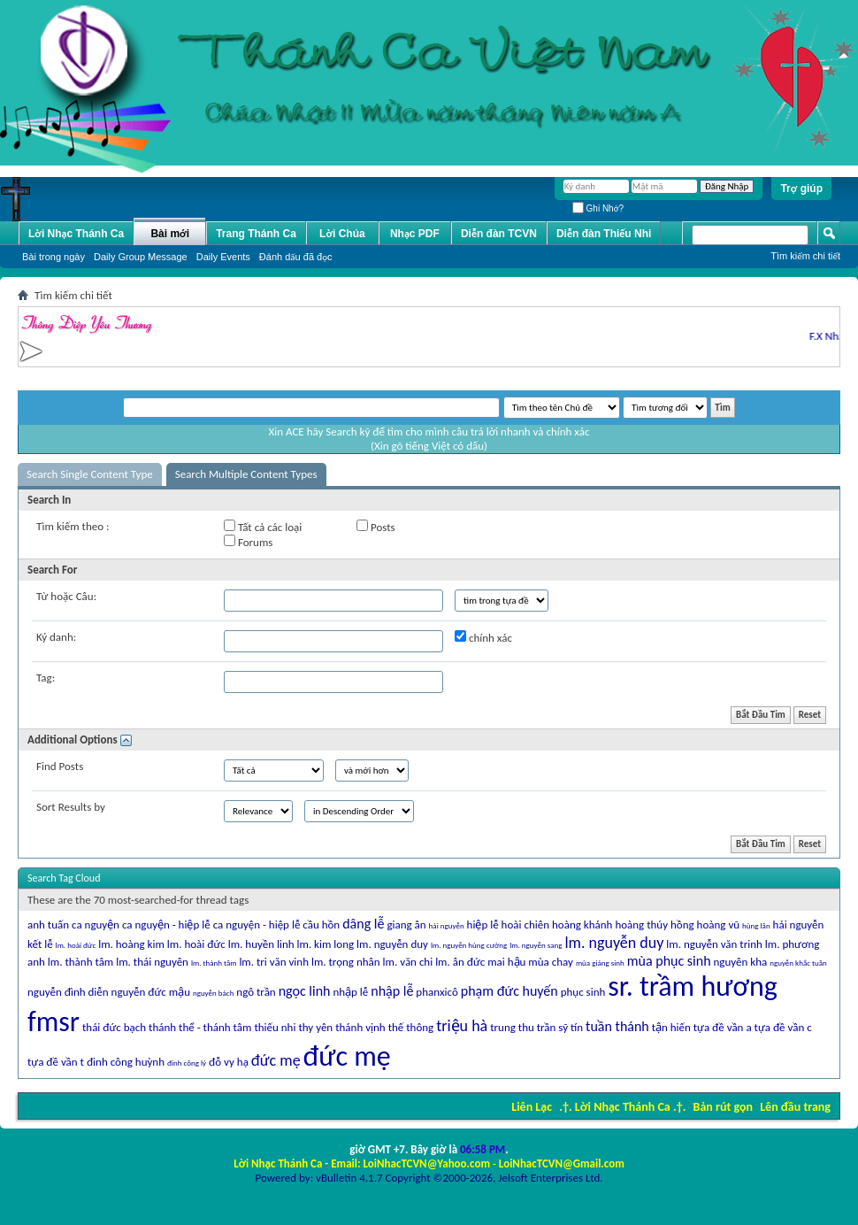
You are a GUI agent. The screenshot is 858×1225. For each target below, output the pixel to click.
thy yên (315, 1027)
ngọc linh (305, 990)
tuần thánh (617, 1026)
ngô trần (255, 991)
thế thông (411, 1027)
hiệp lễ (483, 924)
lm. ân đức (460, 961)
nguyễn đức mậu (150, 991)
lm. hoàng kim (131, 944)
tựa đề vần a (722, 1027)
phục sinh (583, 991)
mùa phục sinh (669, 960)
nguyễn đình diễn (68, 991)
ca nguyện (95, 924)
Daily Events (223, 256)
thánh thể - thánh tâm (200, 1027)
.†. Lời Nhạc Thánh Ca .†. (622, 1106)
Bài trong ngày (53, 256)
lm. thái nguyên (152, 961)
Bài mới (169, 233)
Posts (375, 527)
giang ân (406, 924)
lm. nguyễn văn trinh (714, 944)
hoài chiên (525, 924)
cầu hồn (321, 924)
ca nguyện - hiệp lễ (257, 924)
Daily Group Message (141, 256)
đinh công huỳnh (126, 1061)
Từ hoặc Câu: (66, 596)
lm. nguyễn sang (535, 945)
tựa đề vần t (55, 1061)
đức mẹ (276, 1060)
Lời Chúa (342, 233)
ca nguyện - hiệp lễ (166, 924)
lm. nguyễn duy (613, 942)
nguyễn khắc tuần (798, 962)
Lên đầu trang (795, 1106)
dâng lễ (363, 923)
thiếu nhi (274, 1027)
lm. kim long (326, 944)
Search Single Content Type (90, 474)
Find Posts (59, 766)
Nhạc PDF (415, 233)
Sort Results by (70, 806)
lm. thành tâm (214, 962)
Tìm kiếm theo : (73, 526)
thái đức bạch (114, 1027)
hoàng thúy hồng (654, 924)
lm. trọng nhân (345, 961)
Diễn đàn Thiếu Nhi (603, 233)
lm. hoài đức (76, 945)
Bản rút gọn (723, 1106)
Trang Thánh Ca (256, 233)
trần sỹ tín (560, 1027)
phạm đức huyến (509, 990)
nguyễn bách (213, 993)
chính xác (483, 637)
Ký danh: (56, 636)
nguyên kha (741, 961)
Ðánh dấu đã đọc (296, 256)
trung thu (512, 1027)
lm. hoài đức (196, 944)
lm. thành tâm (80, 961)
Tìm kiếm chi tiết (805, 255)
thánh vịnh (360, 1027)
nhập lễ (350, 991)
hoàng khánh (582, 924)
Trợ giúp (801, 188)
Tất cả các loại (263, 527)
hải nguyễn (798, 924)
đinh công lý (186, 1062)
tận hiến (671, 1027)
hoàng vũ (718, 924)
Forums (248, 542)
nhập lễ (392, 990)
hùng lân (756, 925)
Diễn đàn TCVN (499, 233)
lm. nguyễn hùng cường (469, 945)
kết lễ (40, 944)
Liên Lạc (531, 1106)
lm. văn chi (408, 961)
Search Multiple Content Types (246, 474)
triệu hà (461, 1026)
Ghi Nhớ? (598, 208)
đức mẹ (347, 1056)
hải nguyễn (446, 925)
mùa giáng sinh (600, 962)
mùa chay (550, 961)
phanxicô (436, 991)
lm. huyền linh (261, 944)
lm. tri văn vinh (274, 961)
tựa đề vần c (783, 1027)
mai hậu (506, 961)
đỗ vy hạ (229, 1061)
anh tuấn (48, 924)
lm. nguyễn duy (392, 944)
